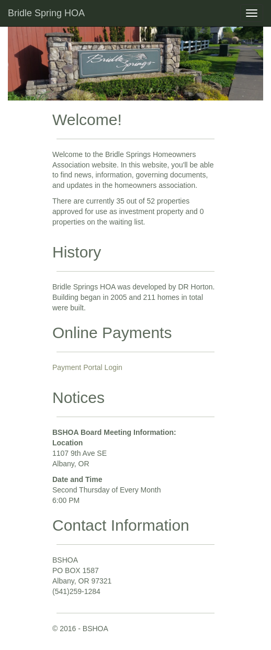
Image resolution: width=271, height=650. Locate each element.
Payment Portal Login (87, 367)
